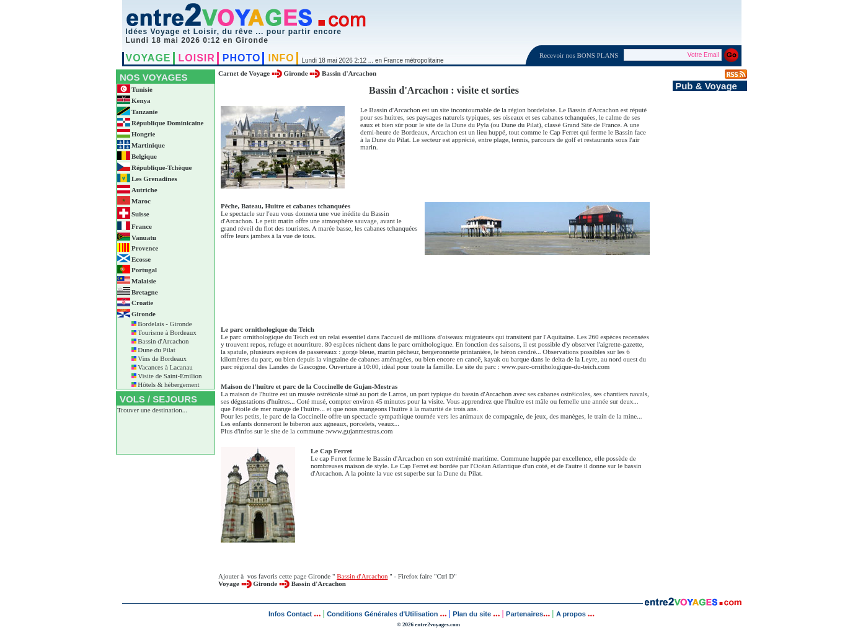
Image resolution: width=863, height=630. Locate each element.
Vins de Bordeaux (162, 358)
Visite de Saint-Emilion (169, 375)
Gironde (296, 73)
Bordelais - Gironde (165, 323)
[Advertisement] (444, 294)
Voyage (228, 583)
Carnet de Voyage (244, 73)
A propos (572, 614)
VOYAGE (148, 58)
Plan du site (472, 614)
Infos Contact (291, 614)
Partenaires (524, 614)
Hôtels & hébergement (168, 384)
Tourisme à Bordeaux (167, 332)
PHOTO (242, 58)
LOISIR (197, 58)
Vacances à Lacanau (165, 367)
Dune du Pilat (156, 349)
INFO (281, 58)
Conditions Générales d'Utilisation (382, 614)
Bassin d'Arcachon (163, 341)
